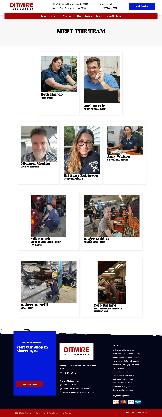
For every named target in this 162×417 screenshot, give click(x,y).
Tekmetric (68, 413)
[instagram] (64, 373)
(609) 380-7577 (110, 8)
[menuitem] (43, 16)
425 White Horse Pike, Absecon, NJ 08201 (70, 4)
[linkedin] (68, 373)
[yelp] (71, 373)
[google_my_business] (75, 373)
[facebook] (61, 373)
